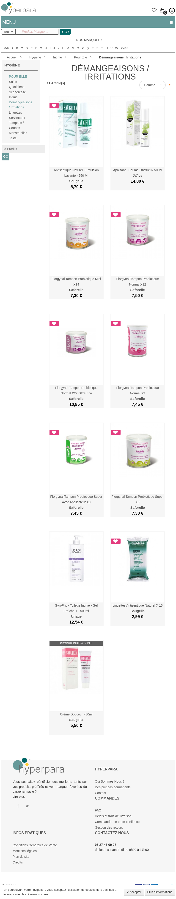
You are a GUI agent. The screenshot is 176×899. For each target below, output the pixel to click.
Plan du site (21, 856)
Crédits (18, 862)
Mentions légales (25, 851)
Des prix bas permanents (113, 787)
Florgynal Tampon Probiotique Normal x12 (137, 284)
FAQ (98, 810)
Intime (57, 57)
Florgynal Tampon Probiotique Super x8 (138, 502)
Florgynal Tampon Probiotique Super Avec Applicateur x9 (76, 502)
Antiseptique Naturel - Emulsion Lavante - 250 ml (76, 175)
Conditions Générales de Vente (35, 845)
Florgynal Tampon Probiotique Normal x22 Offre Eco (76, 393)
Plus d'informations (159, 892)
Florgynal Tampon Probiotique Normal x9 (137, 393)
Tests (12, 138)
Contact (100, 793)
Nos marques (88, 40)
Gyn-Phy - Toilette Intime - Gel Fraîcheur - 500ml (76, 611)
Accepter (135, 892)
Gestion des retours (109, 827)
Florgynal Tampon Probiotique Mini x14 (76, 284)
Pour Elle (80, 57)
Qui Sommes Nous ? (109, 781)
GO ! (65, 32)
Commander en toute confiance (117, 822)
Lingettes (15, 112)
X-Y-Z (124, 48)
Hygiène (35, 57)
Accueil (12, 57)
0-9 (6, 48)
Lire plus (19, 796)
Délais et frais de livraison (113, 816)
